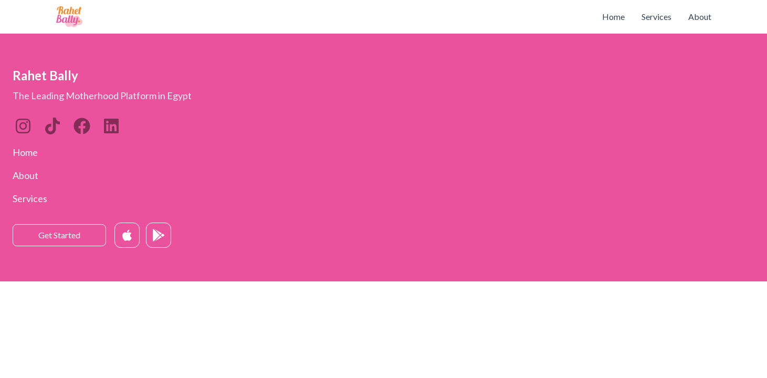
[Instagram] (23, 126)
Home (613, 17)
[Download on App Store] (127, 235)
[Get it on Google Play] (158, 235)
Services (656, 17)
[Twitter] (81, 126)
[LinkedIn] (52, 126)
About (699, 17)
